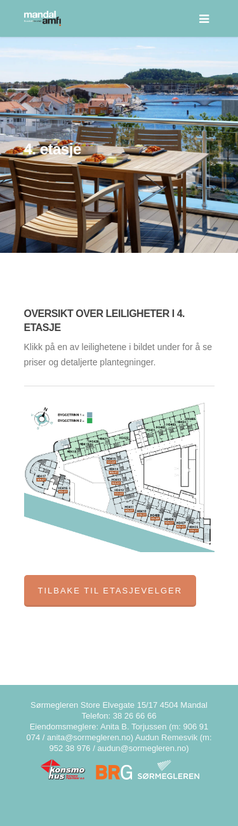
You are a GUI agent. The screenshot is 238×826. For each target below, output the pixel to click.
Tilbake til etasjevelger (110, 590)
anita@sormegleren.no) (90, 737)
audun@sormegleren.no (141, 748)
